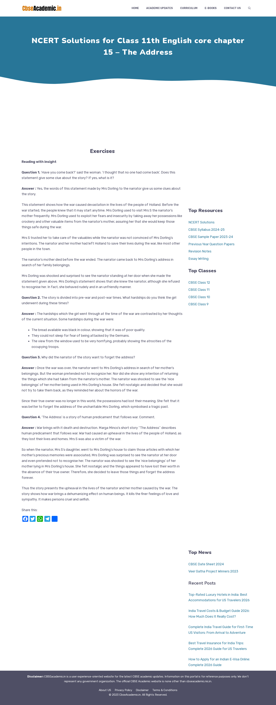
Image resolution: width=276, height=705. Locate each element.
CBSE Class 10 (199, 297)
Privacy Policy (123, 690)
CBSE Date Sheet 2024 (206, 564)
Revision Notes (199, 251)
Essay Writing (198, 259)
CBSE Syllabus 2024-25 (206, 230)
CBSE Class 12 (199, 283)
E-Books (211, 8)
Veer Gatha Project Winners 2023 (213, 571)
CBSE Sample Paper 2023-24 (210, 237)
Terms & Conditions (164, 690)
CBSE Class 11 (198, 290)
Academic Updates (159, 8)
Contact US (232, 8)
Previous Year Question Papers (211, 244)
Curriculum (188, 8)
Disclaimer (142, 690)
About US (105, 690)
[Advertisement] (138, 116)
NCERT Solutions (201, 222)
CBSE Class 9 (198, 304)
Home (135, 8)
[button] (249, 8)
